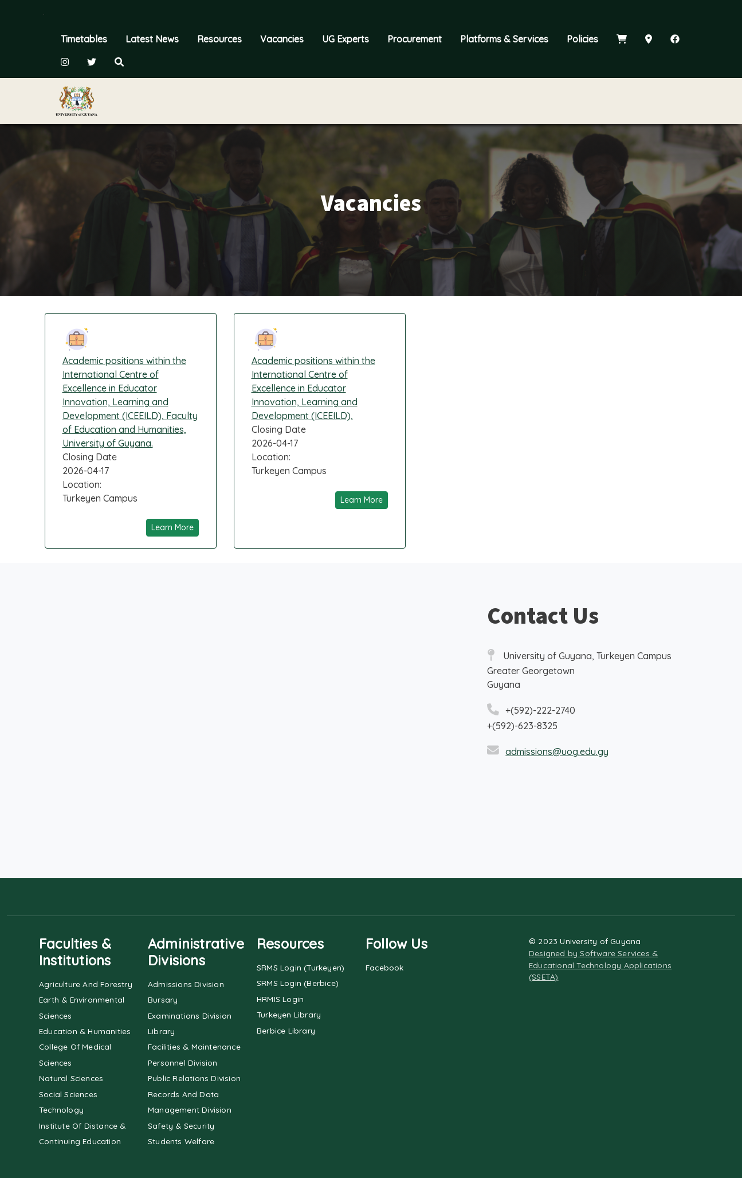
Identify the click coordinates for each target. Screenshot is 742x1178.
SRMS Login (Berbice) (298, 983)
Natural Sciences (71, 1078)
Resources (219, 39)
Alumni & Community (612, 101)
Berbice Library (286, 1030)
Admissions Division (186, 984)
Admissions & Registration (339, 101)
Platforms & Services (504, 39)
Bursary (163, 999)
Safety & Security (181, 1125)
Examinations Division (189, 1015)
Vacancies (282, 39)
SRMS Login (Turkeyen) (300, 967)
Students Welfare (181, 1141)
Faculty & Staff (482, 101)
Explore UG (204, 101)
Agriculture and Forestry (85, 984)
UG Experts (345, 39)
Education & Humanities (85, 1031)
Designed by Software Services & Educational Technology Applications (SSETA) (600, 964)
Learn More (172, 527)
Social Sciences (68, 1094)
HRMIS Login (280, 999)
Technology (61, 1109)
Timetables (84, 39)
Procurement (414, 39)
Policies (582, 39)
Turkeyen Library (289, 1014)
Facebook (385, 967)
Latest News (152, 39)
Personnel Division (183, 1062)
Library (161, 1031)
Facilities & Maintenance (194, 1046)
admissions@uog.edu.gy (556, 751)
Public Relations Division (194, 1078)
